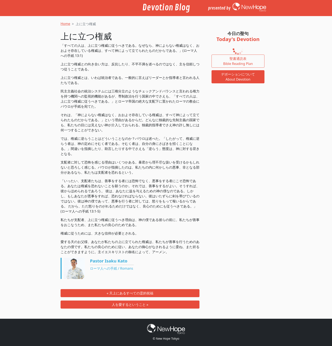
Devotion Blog (166, 7)
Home (65, 23)
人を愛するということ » (130, 304)
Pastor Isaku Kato (108, 261)
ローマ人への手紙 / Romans (111, 268)
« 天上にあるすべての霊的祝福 (130, 293)
